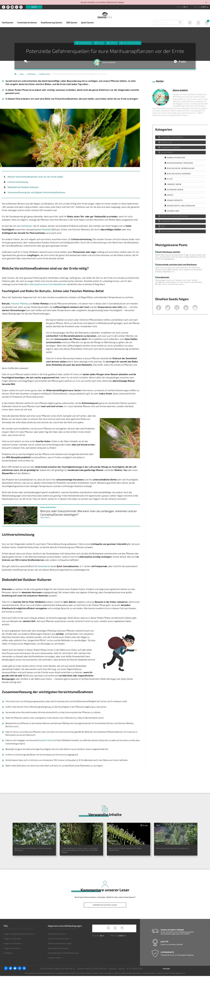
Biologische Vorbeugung (181, 168)
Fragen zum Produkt (12, 949)
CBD (163, 226)
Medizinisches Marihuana (174, 216)
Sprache (180, 7)
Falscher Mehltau (20, 303)
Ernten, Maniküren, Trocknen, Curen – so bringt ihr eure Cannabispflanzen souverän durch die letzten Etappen (78, 853)
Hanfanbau (85, 43)
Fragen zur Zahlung (12, 945)
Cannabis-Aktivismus (172, 137)
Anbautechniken (176, 157)
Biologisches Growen (179, 174)
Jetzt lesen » (45, 517)
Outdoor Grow (132, 43)
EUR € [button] (204, 7)
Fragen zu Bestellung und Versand (18, 940)
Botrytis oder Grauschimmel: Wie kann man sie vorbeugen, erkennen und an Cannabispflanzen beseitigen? (88, 512)
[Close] (206, 2)
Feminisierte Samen (27, 22)
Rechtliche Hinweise (56, 940)
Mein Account (197, 23)
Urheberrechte (54, 964)
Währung (197, 7)
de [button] (184, 7)
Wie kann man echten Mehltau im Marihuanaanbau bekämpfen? (33, 850)
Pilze (101, 43)
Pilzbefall (46, 229)
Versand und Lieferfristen (59, 945)
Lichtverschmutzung (18, 182)
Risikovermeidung (170, 231)
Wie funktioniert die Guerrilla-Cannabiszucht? (173, 850)
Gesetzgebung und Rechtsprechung (63, 959)
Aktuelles (166, 142)
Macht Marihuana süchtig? (168, 252)
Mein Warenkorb (205, 23)
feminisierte (44, 566)
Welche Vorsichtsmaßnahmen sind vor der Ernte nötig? (35, 176)
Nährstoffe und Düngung (181, 206)
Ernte (113, 43)
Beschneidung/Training (180, 163)
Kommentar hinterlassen (105, 911)
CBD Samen (71, 22)
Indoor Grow (174, 184)
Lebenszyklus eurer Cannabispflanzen (47, 284)
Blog (34, 7)
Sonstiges (8, 959)
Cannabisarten (162, 277)
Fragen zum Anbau (12, 954)
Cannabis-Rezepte (170, 221)
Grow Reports (175, 200)
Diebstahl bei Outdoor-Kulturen (23, 187)
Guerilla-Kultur (46, 740)
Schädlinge (173, 211)
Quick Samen (87, 22)
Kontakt (166, 974)
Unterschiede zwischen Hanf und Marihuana (176, 264)
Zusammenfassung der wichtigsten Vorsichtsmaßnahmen (36, 192)
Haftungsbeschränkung (58, 954)
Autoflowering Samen (51, 22)
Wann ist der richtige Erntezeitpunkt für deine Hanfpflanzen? (123, 851)
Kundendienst (188, 23)
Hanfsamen (7, 22)
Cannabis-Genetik (170, 147)
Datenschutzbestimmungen (60, 949)
